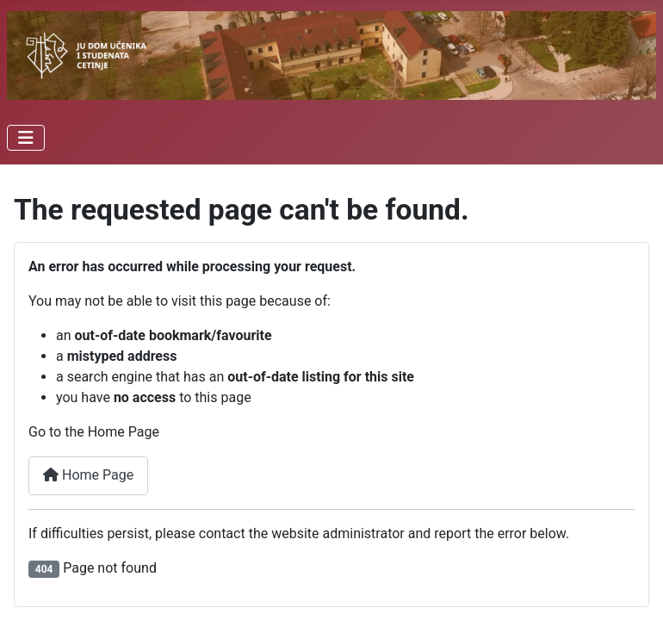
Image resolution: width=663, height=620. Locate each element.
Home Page (88, 475)
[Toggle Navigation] (26, 138)
